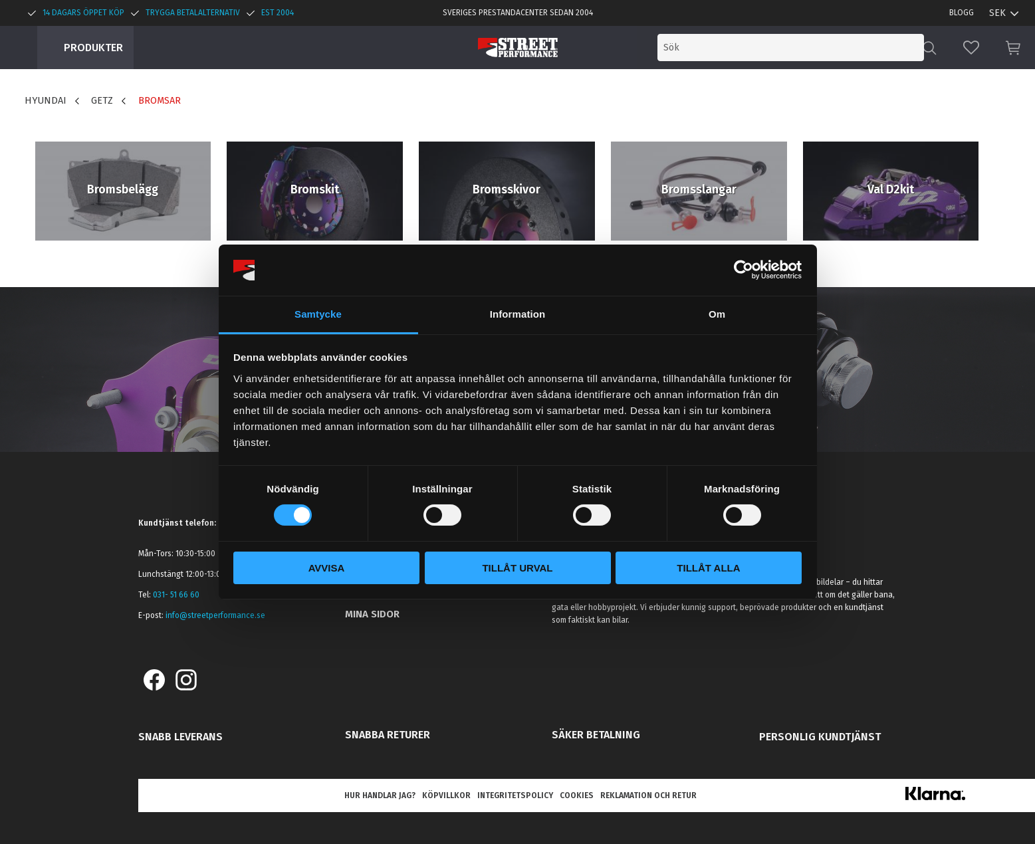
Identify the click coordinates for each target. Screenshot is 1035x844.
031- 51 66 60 (176, 594)
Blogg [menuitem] (961, 12)
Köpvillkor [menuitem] (446, 795)
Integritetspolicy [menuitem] (515, 795)
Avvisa (326, 568)
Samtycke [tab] (318, 314)
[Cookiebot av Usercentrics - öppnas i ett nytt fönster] (743, 270)
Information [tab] (518, 314)
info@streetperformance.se (215, 615)
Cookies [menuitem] (577, 795)
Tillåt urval (517, 568)
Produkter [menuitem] (93, 47)
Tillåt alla (708, 568)
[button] (971, 47)
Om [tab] (717, 314)
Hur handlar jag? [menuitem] (379, 795)
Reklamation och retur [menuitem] (648, 795)
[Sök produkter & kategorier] (814, 47)
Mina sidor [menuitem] (372, 614)
